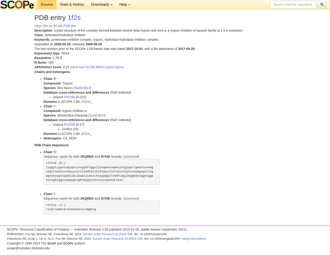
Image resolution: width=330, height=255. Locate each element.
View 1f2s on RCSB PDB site (55, 26)
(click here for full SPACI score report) (97, 67)
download (131, 156)
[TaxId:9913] (82, 88)
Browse (47, 4)
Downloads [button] (102, 4)
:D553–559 (118, 238)
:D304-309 (107, 234)
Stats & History (72, 4)
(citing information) (194, 238)
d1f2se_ (87, 101)
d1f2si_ (86, 134)
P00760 (69, 97)
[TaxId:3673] (97, 115)
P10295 (69, 124)
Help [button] (124, 4)
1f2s (74, 17)
